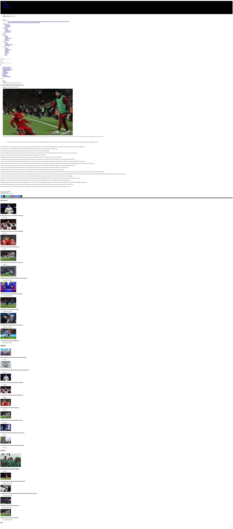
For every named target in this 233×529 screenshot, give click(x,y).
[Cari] (1, 61)
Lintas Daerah (5, 23)
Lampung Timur (37, 21)
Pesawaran (64, 21)
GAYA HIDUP (5, 72)
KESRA (4, 74)
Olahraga (7, 48)
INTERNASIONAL (6, 70)
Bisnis (6, 42)
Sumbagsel (7, 24)
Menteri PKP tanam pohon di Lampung (10, 468)
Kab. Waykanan (59, 21)
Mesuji (26, 22)
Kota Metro (53, 21)
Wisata (6, 36)
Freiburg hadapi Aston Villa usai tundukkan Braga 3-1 (10, 246)
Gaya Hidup (4, 35)
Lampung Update (5, 20)
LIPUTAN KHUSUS (7, 76)
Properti (6, 43)
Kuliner (6, 37)
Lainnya (4, 46)
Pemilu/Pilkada (8, 30)
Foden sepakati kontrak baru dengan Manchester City (9, 340)
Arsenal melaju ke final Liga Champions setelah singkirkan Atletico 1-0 (12, 481)
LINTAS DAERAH (6, 68)
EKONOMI (5, 73)
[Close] (1, 65)
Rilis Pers (7, 52)
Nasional (6, 51)
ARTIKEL (5, 71)
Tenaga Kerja (7, 45)
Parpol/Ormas (7, 31)
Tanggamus (9, 22)
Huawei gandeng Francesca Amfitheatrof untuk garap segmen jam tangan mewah (14, 369)
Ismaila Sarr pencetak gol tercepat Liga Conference (9, 505)
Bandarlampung (18, 21)
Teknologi (7, 40)
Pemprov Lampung (11, 21)
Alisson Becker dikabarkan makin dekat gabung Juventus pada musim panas (13, 278)
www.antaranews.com (7, 5)
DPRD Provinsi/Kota (36, 22)
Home (4, 80)
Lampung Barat (43, 21)
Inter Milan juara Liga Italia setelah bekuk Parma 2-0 (9, 499)
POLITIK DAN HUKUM (7, 69)
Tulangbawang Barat (21, 22)
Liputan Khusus (8, 49)
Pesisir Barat (30, 22)
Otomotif (7, 39)
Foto (6, 53)
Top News (5, 3)
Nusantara (7, 50)
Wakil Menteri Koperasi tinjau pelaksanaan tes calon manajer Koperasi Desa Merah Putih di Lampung (18, 493)
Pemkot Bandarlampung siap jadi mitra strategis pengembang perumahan (13, 357)
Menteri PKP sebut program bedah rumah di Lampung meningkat (12, 445)
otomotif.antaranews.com (7, 7)
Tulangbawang (14, 22)
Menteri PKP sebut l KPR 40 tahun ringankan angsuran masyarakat (12, 432)
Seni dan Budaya (8, 38)
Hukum (6, 29)
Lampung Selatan (24, 21)
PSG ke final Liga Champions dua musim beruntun (9, 309)
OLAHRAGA (5, 75)
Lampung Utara (48, 21)
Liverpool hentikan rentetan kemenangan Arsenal (12, 82)
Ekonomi (4, 41)
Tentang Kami (5, 4)
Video (6, 55)
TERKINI (3, 345)
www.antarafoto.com (7, 6)
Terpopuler (5, 2)
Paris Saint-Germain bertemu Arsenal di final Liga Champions (11, 293)
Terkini (4, 1)
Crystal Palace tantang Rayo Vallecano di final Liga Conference (11, 262)
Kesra (6, 47)
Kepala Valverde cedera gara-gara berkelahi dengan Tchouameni (11, 215)
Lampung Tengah (30, 21)
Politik (6, 28)
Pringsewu (68, 21)
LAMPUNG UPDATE (7, 67)
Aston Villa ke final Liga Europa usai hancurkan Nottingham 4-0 (11, 231)
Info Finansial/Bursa (9, 44)
